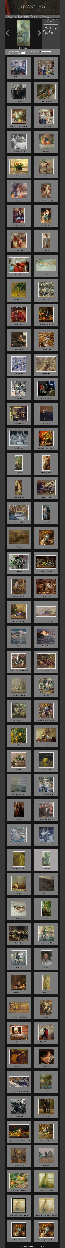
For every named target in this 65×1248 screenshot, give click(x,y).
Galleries (33, 16)
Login (42, 1246)
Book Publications (14, 18)
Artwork (16, 16)
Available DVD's (28, 18)
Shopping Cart (52, 19)
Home (9, 16)
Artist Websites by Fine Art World (30, 1246)
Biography (25, 16)
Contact (39, 18)
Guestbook (48, 18)
